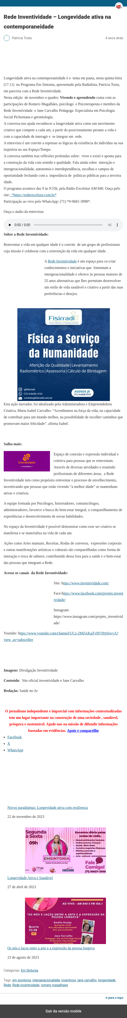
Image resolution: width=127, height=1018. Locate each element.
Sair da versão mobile (63, 1011)
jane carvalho (87, 980)
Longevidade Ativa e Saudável (56, 853)
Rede (7, 985)
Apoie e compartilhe (83, 731)
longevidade (106, 980)
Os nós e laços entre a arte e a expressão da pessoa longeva (56, 924)
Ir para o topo (114, 997)
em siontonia (21, 980)
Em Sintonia (29, 970)
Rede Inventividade (62, 261)
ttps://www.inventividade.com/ (86, 583)
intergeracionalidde (46, 980)
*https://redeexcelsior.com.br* (33, 195)
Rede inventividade (26, 985)
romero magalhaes (54, 985)
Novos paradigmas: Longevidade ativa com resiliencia (56, 783)
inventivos (69, 980)
